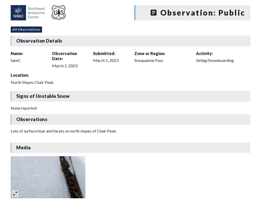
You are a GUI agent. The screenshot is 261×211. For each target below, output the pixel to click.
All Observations (26, 29)
